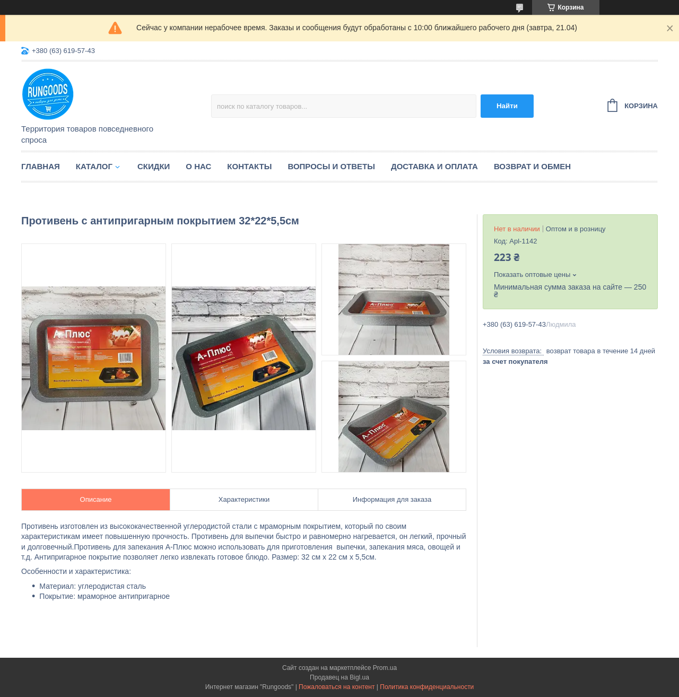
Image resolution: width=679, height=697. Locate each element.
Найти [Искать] (507, 106)
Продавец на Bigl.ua (339, 677)
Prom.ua (385, 668)
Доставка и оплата (434, 166)
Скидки (153, 166)
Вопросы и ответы (331, 166)
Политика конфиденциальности (427, 687)
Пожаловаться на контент (337, 687)
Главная (40, 166)
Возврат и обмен (532, 166)
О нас (198, 166)
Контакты (249, 166)
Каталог (94, 166)
